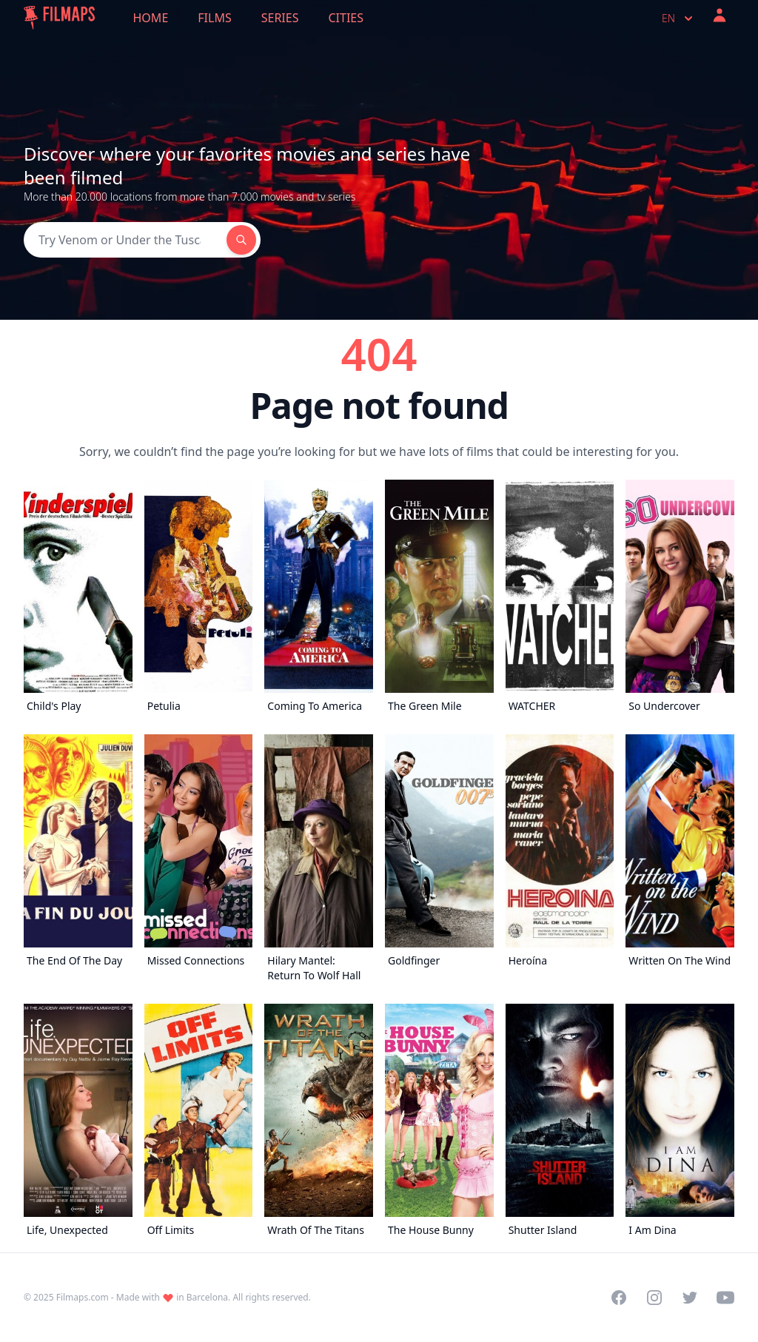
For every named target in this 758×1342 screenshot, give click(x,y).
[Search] (125, 240)
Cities (345, 18)
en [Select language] (679, 18)
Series (280, 18)
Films (214, 18)
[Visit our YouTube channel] (725, 1297)
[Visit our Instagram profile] (654, 1297)
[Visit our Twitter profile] (690, 1297)
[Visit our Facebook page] (619, 1297)
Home (151, 18)
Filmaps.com (82, 1297)
